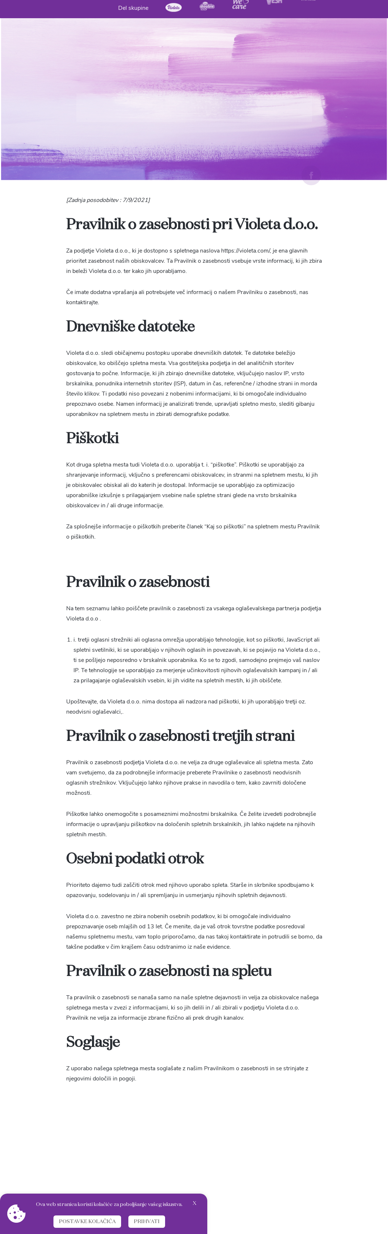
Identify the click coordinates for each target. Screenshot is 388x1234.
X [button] (194, 1203)
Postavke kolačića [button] (87, 1221)
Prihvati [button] (147, 1221)
